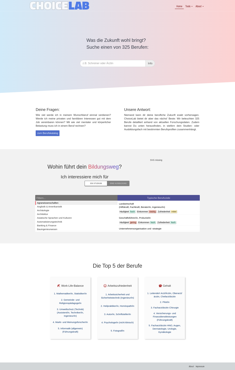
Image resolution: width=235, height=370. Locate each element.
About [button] (200, 6)
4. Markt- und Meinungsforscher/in (70, 322)
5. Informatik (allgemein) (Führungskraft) (70, 330)
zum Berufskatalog (47, 133)
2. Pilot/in (164, 302)
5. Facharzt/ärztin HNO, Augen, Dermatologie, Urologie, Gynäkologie (165, 328)
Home (179, 6)
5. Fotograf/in (117, 330)
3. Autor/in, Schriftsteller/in (117, 314)
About (191, 366)
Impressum (200, 366)
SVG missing (156, 160)
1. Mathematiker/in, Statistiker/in (70, 293)
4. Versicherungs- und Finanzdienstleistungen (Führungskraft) (164, 316)
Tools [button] (189, 6)
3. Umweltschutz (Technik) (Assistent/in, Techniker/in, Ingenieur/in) (70, 312)
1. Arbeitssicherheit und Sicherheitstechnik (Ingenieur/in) (117, 296)
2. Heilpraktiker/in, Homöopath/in (117, 306)
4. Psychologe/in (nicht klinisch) (117, 322)
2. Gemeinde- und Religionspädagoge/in (70, 301)
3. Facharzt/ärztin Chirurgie (165, 307)
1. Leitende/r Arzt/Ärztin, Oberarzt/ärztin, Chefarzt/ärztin (164, 295)
